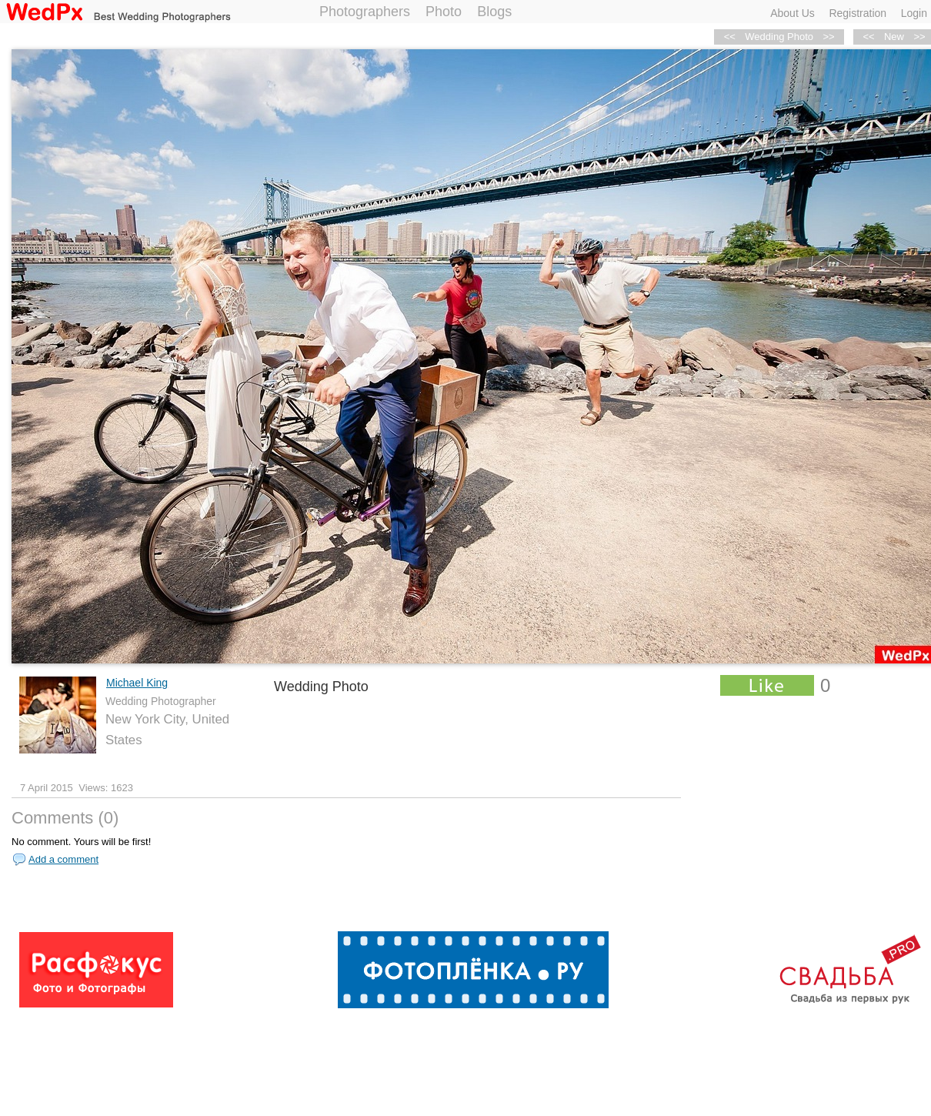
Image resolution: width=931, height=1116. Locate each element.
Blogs (494, 11)
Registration (857, 13)
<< (868, 36)
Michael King (137, 683)
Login (914, 13)
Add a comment (63, 859)
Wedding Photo (779, 36)
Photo (443, 11)
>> (828, 36)
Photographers (364, 11)
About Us (792, 13)
